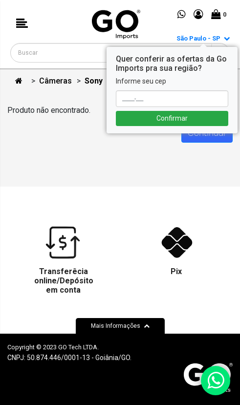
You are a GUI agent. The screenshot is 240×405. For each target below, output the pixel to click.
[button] (22, 24)
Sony (94, 80)
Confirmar (172, 118)
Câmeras (55, 80)
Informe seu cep (141, 81)
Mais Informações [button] (120, 325)
